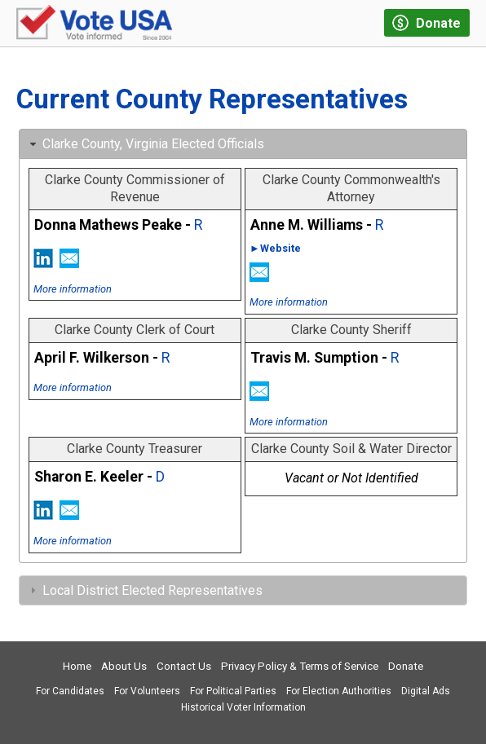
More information (72, 289)
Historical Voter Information (243, 707)
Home (77, 666)
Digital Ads (425, 691)
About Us (124, 666)
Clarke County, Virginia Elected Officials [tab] (145, 144)
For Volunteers (147, 691)
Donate (405, 666)
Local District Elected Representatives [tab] (144, 590)
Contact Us (184, 666)
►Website (275, 248)
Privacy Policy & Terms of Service (299, 666)
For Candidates (70, 691)
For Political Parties (233, 691)
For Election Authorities (338, 691)
